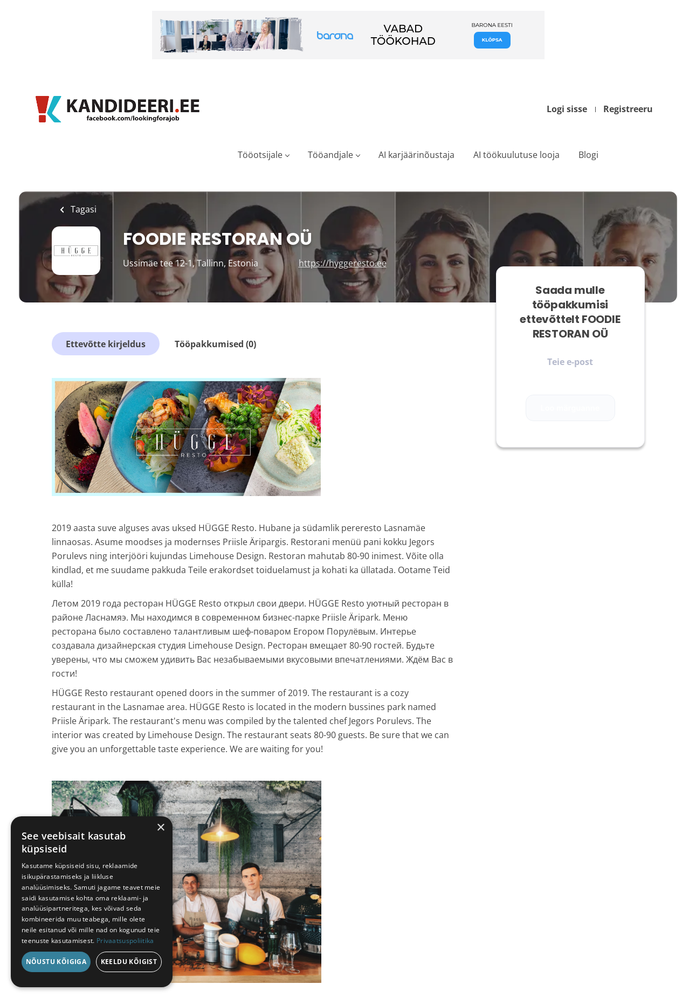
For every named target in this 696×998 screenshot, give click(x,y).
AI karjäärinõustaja (416, 154)
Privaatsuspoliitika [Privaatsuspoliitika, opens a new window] (125, 940)
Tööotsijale (260, 154)
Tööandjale (330, 154)
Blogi (588, 154)
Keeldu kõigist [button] (129, 961)
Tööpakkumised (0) (215, 344)
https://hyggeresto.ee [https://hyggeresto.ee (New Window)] (343, 263)
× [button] (160, 828)
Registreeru (628, 109)
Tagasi (82, 209)
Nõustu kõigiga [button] (56, 961)
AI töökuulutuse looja (516, 154)
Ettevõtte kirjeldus (106, 344)
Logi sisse (567, 109)
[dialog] (92, 901)
